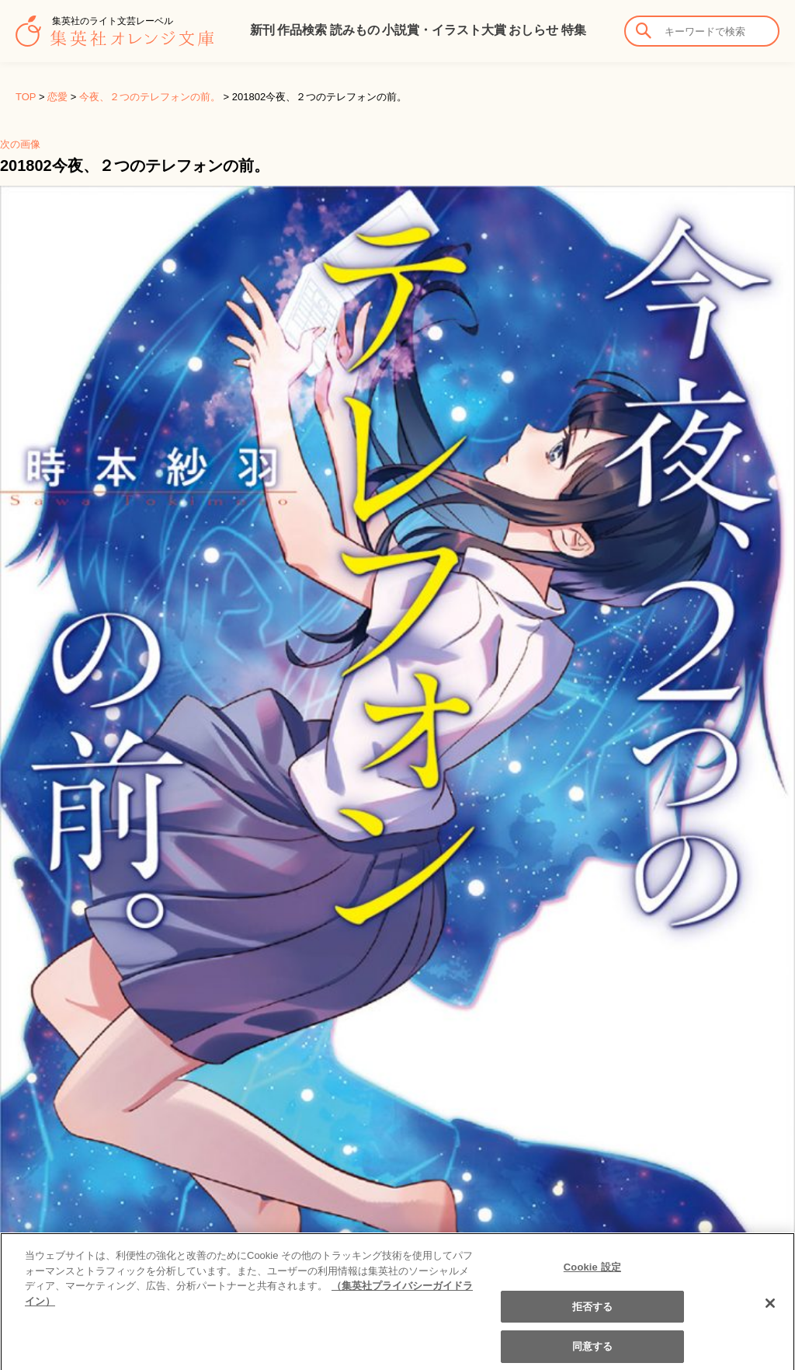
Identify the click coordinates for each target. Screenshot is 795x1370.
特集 (573, 30)
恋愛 (57, 97)
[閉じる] (770, 1312)
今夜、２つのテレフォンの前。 (149, 97)
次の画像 (20, 144)
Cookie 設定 (592, 1275)
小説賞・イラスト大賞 (444, 30)
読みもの (355, 30)
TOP (26, 97)
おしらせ (533, 30)
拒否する (592, 1314)
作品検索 (302, 30)
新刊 (262, 30)
